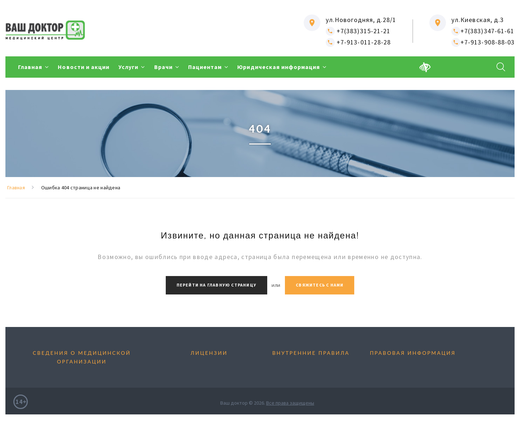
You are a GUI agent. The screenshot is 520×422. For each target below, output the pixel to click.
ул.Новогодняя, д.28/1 (361, 20)
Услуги (128, 67)
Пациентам (205, 67)
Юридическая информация (278, 67)
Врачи (163, 67)
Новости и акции (83, 67)
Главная (30, 67)
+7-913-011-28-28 (358, 42)
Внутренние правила (311, 353)
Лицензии (209, 353)
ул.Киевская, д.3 (477, 20)
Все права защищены (290, 403)
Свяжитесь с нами (319, 285)
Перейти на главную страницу (216, 285)
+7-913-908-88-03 (483, 42)
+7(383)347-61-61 (482, 31)
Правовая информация (413, 353)
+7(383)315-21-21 (358, 31)
